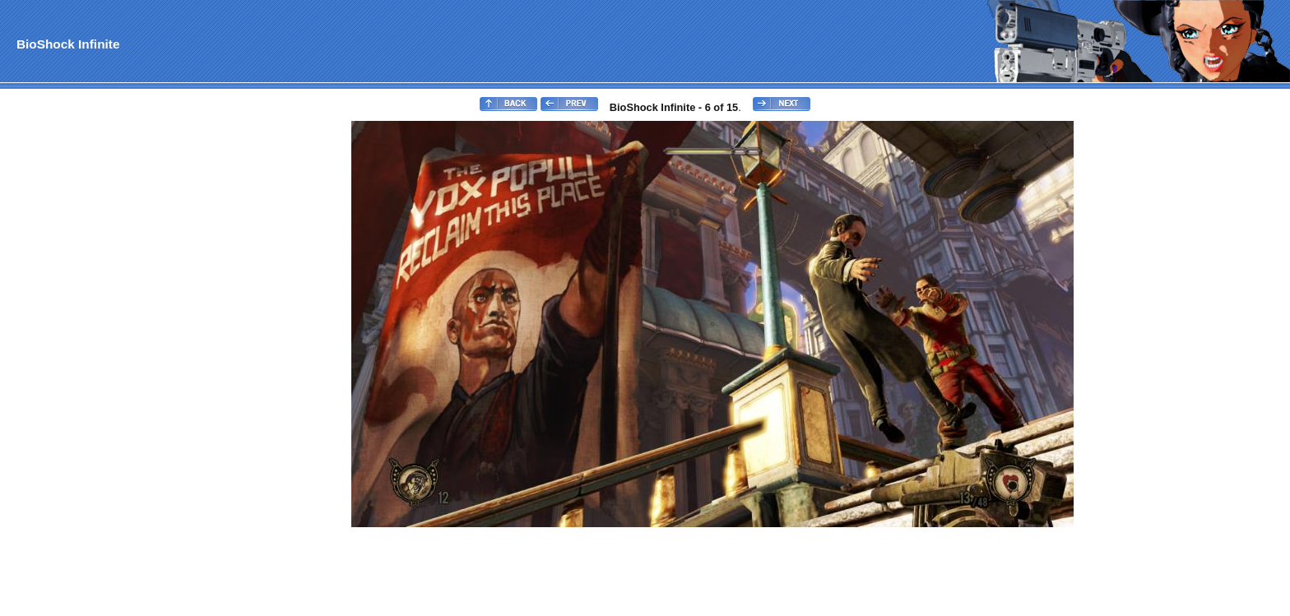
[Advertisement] (68, 367)
